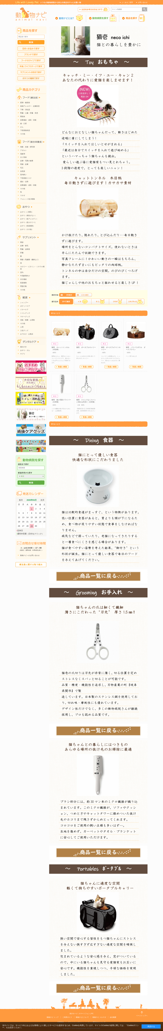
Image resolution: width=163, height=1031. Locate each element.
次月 (42, 500)
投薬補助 (23, 283)
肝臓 (21, 253)
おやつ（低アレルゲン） (29, 219)
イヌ (82, 301)
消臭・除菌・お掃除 (27, 320)
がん (21, 127)
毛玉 (21, 168)
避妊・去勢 (24, 182)
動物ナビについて (82, 1017)
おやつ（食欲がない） (28, 215)
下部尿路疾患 (25, 130)
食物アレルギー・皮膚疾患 (30, 106)
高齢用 (22, 154)
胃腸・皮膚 (24, 164)
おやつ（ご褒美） (26, 212)
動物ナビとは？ (70, 18)
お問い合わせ (143, 2)
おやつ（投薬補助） (27, 226)
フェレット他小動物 (27, 199)
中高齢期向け (25, 276)
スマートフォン (84, 1014)
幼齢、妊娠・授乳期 (27, 147)
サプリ (22, 354)
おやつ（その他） (26, 229)
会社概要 (113, 1017)
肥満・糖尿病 (25, 103)
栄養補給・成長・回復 (28, 120)
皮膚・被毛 (24, 246)
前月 (21, 500)
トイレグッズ (25, 313)
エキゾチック (135, 301)
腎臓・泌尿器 (25, 249)
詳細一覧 (83, 295)
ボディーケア (25, 306)
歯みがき (23, 347)
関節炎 (22, 116)
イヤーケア (24, 310)
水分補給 (23, 279)
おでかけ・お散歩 (26, 334)
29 (32, 526)
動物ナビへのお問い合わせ (30, 555)
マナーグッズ (25, 317)
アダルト (23, 150)
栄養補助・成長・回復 (28, 185)
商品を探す (133, 18)
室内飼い (23, 175)
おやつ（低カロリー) (27, 222)
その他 (22, 134)
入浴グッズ (24, 330)
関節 (21, 242)
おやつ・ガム (25, 350)
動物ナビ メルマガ (99, 1017)
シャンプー (24, 303)
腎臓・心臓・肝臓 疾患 (29, 113)
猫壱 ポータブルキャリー (86, 347)
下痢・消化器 (25, 110)
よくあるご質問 (127, 2)
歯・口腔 (23, 123)
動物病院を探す (102, 18)
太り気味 (23, 157)
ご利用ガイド (67, 1017)
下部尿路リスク (26, 178)
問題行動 (23, 286)
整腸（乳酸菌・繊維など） (30, 260)
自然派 (22, 171)
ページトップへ (142, 1016)
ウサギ (118, 301)
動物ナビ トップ (52, 1017)
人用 (21, 327)
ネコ (100, 301)
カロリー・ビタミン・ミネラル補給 (32, 268)
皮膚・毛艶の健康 (26, 161)
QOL (22, 272)
